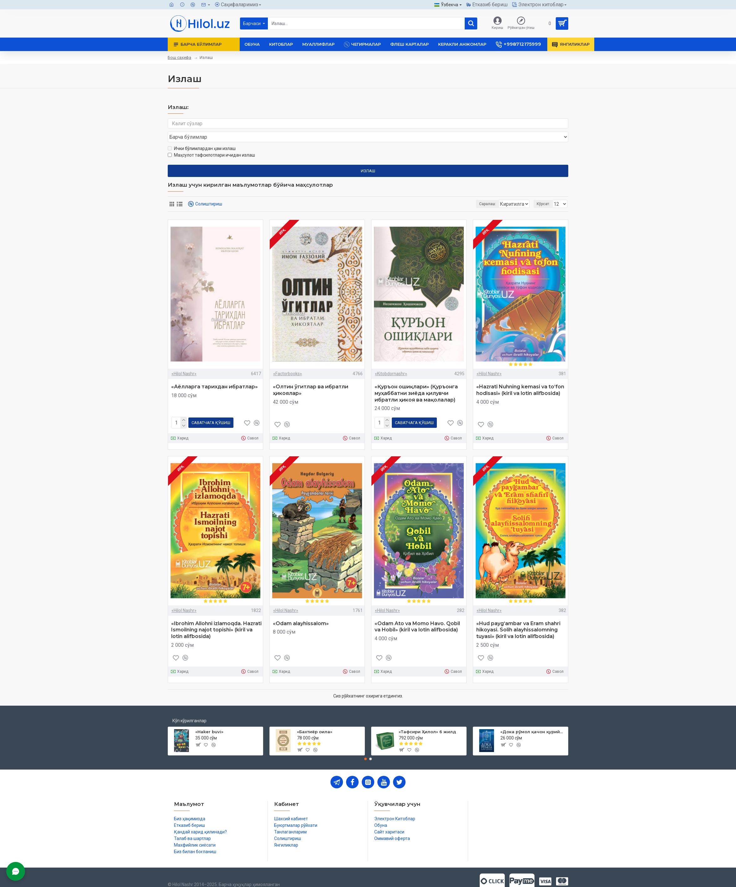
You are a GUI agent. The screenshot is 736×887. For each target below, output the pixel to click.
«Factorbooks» (287, 361)
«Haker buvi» (209, 718)
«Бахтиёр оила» (314, 718)
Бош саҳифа (179, 57)
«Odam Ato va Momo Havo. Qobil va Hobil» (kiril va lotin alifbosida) (417, 613)
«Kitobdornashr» (391, 361)
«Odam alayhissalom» (301, 610)
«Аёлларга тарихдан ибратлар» (214, 375)
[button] (365, 746)
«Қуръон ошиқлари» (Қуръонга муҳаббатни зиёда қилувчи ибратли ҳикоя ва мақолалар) (416, 381)
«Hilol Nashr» (184, 361)
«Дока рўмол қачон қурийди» (533, 718)
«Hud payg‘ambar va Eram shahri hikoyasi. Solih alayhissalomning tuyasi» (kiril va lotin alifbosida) (518, 616)
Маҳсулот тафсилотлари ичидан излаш (211, 143)
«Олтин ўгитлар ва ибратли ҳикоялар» (310, 378)
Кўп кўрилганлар (189, 707)
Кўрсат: (545, 192)
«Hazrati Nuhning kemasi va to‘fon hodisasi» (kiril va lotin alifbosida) (520, 378)
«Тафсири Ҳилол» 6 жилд (427, 718)
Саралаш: (454, 192)
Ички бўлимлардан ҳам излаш (202, 136)
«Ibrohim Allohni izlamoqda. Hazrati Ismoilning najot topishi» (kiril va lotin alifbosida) (216, 616)
